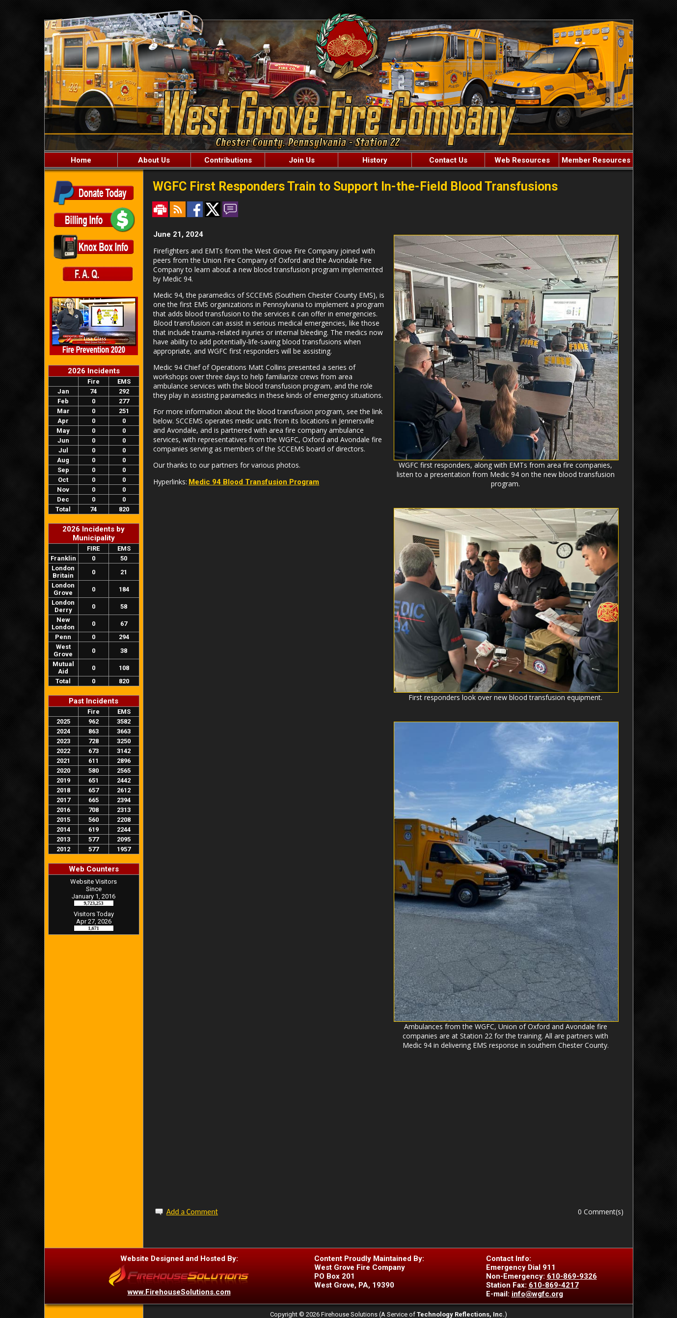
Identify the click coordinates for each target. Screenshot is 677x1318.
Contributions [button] (228, 160)
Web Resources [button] (522, 160)
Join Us (302, 160)
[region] (339, 160)
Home (81, 160)
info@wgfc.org (537, 1294)
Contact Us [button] (448, 160)
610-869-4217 (554, 1285)
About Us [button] (154, 160)
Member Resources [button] (596, 160)
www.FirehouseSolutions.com (179, 1292)
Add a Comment (192, 1211)
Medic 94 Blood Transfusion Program (254, 481)
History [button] (374, 160)
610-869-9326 (572, 1276)
